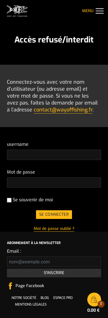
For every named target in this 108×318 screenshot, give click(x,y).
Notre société (24, 297)
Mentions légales (31, 304)
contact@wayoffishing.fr (63, 109)
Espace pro (63, 297)
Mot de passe (21, 172)
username (18, 144)
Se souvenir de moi (30, 200)
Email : (14, 251)
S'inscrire (54, 273)
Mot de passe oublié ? (54, 228)
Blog (45, 297)
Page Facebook (30, 286)
